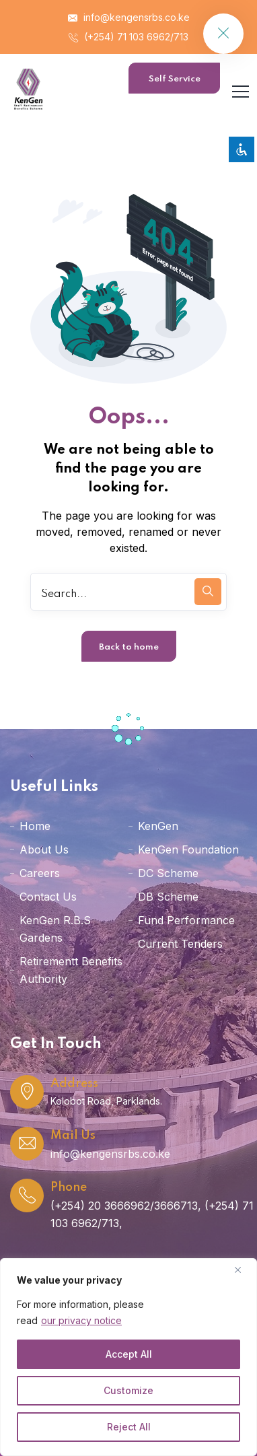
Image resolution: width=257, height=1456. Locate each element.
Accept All (129, 1354)
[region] (128, 1357)
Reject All (129, 1426)
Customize (128, 1390)
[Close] (243, 1269)
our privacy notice (81, 1320)
